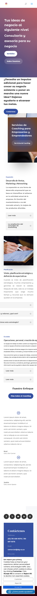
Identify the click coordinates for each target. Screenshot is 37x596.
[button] (20, 592)
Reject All (18, 583)
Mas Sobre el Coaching (21, 396)
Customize (18, 579)
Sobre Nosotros (13, 61)
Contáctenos (10, 112)
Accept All (18, 587)
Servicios (11, 54)
